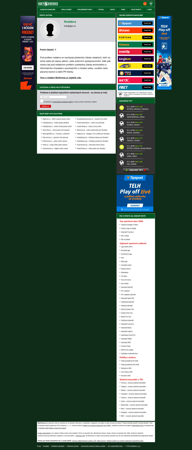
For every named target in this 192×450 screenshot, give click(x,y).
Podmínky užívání (73, 446)
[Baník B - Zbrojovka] (122, 131)
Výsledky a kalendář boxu (129, 353)
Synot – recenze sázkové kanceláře (132, 401)
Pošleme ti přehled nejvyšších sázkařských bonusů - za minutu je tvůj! (73, 92)
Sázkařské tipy (125, 101)
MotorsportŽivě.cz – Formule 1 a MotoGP (56, 134)
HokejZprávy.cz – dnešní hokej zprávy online (57, 126)
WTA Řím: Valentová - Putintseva (137, 109)
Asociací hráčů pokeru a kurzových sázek (52, 428)
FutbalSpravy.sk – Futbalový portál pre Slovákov (92, 141)
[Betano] (27, 89)
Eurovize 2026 (126, 375)
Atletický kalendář (127, 305)
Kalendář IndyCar (126, 331)
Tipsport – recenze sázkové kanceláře (133, 386)
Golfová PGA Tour (127, 313)
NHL (122, 258)
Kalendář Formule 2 (127, 324)
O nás (39, 446)
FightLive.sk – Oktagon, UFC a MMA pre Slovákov (93, 134)
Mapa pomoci (101, 441)
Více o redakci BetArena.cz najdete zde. (60, 77)
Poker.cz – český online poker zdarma (55, 145)
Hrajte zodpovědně (44, 433)
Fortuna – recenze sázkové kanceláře (133, 383)
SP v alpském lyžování (128, 294)
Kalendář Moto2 (126, 328)
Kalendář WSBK (126, 339)
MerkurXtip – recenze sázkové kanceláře (134, 405)
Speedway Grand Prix (128, 335)
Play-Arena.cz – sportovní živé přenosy (55, 137)
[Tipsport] (164, 89)
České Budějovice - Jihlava (135, 117)
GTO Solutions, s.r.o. (134, 446)
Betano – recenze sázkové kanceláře (133, 390)
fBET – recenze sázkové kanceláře (132, 416)
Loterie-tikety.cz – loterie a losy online (89, 126)
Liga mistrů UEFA (126, 247)
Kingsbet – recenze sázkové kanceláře (133, 412)
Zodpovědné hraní (138, 425)
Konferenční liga (126, 254)
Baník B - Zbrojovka (133, 132)
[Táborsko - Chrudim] (122, 139)
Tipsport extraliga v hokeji (129, 225)
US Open (124, 276)
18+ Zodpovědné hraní (115, 446)
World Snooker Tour (127, 309)
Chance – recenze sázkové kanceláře (133, 397)
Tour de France (126, 280)
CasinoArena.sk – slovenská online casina (90, 145)
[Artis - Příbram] (122, 162)
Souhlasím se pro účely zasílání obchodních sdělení (70, 102)
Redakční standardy (58, 446)
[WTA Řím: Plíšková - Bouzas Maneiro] (122, 147)
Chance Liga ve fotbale (128, 228)
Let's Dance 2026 (126, 372)
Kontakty (46, 446)
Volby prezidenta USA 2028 (130, 364)
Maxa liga (124, 261)
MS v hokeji (125, 236)
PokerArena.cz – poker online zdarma (55, 141)
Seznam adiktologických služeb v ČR (84, 441)
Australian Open (126, 265)
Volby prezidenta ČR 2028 (129, 361)
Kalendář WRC (126, 342)
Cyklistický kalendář (127, 302)
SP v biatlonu (125, 291)
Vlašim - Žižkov (132, 156)
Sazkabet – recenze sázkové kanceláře (134, 394)
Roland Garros (126, 269)
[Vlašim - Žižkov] (122, 155)
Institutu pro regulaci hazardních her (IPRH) (97, 425)
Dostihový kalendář (127, 320)
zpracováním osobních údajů (62, 102)
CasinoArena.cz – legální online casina (55, 148)
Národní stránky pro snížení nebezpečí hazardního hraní (125, 441)
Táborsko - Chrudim (133, 140)
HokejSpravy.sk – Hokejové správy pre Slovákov (92, 137)
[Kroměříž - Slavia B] (122, 123)
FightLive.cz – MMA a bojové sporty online (56, 119)
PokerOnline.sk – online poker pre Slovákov (91, 148)
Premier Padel (125, 346)
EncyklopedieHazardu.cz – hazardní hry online (92, 119)
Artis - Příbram (131, 164)
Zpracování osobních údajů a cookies (93, 446)
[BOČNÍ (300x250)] (135, 211)
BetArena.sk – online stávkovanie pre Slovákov (92, 130)
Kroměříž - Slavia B (133, 124)
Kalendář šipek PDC (127, 298)
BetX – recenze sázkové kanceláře (132, 408)
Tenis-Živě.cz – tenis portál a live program (56, 130)
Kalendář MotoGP (127, 287)
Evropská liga (125, 250)
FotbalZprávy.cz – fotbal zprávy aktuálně (56, 123)
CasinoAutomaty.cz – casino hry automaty (90, 123)
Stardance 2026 (126, 368)
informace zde (80, 436)
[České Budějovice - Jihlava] (122, 115)
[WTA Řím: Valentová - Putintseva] (122, 107)
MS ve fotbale (125, 239)
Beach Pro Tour (126, 317)
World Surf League (127, 350)
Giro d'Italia (124, 283)
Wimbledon (124, 272)
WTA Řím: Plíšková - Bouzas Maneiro (139, 148)
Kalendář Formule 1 (127, 232)
